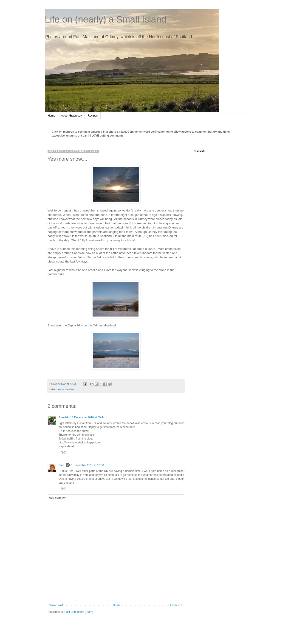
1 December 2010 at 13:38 (87, 465)
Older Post (176, 605)
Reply (62, 452)
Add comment (58, 497)
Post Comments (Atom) (78, 612)
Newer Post (56, 605)
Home (51, 115)
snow (61, 389)
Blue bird (65, 417)
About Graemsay (71, 115)
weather (69, 389)
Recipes (93, 115)
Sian (61, 465)
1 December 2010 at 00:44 (88, 417)
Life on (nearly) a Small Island (105, 19)
